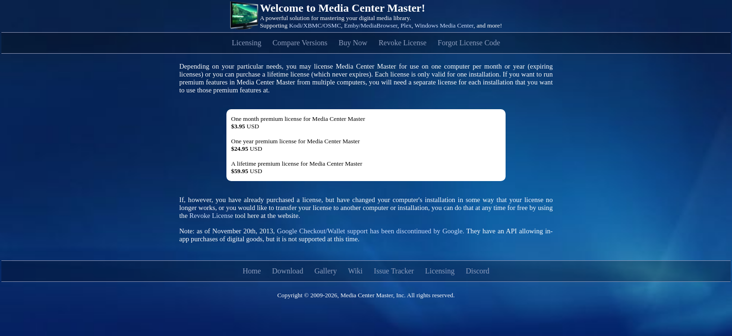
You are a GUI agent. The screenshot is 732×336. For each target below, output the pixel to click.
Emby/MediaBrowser (370, 25)
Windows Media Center (444, 25)
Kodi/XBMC (305, 25)
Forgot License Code (469, 43)
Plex (406, 25)
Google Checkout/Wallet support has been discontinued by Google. (370, 231)
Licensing (246, 43)
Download (287, 271)
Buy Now (352, 43)
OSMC (332, 25)
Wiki (355, 271)
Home (252, 271)
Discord (478, 271)
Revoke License (403, 43)
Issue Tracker (394, 271)
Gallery (325, 271)
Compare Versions (300, 43)
